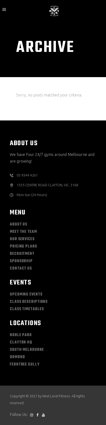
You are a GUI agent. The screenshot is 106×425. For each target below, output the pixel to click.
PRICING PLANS (23, 246)
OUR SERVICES (22, 239)
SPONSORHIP (21, 261)
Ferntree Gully (25, 364)
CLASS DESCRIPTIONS (29, 302)
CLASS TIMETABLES (27, 309)
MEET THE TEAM (23, 232)
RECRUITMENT (22, 254)
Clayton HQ (21, 342)
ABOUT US (18, 224)
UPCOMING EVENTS (26, 294)
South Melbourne (27, 350)
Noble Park (21, 335)
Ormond (17, 357)
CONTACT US (21, 268)
